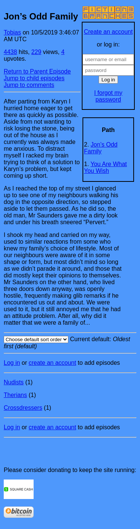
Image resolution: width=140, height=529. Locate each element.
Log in (12, 363)
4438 (10, 52)
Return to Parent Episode (37, 71)
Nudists (14, 382)
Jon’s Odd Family (101, 147)
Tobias (12, 32)
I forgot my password (108, 96)
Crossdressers (23, 408)
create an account (52, 363)
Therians (15, 395)
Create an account (108, 31)
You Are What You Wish (105, 167)
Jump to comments (29, 85)
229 (36, 52)
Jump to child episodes (34, 78)
